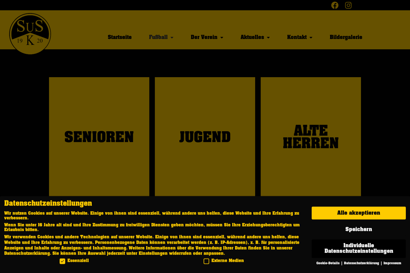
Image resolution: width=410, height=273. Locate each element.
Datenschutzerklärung (27, 255)
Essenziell (74, 262)
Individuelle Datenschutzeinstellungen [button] (358, 250)
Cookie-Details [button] (328, 265)
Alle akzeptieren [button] (358, 215)
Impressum (392, 265)
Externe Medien (224, 262)
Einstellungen (153, 255)
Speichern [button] (358, 231)
